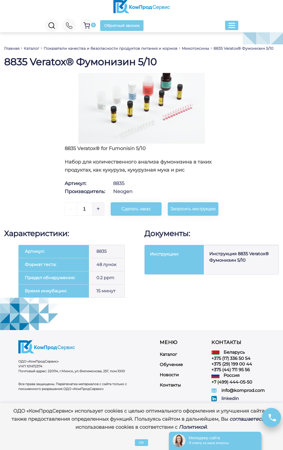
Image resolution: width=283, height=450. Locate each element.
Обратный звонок (121, 25)
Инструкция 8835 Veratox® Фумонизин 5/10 (239, 257)
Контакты (170, 385)
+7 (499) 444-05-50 (231, 382)
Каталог (168, 354)
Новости (169, 374)
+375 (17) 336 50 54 (230, 358)
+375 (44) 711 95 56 (230, 369)
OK (141, 443)
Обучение (171, 364)
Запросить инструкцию (193, 209)
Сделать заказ (136, 209)
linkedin (230, 398)
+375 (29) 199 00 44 (231, 364)
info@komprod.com (243, 390)
